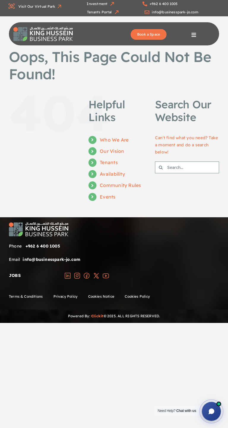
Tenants (109, 162)
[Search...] (187, 167)
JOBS (15, 275)
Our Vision (112, 151)
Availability (112, 174)
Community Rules (120, 185)
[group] (43, 28)
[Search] (161, 167)
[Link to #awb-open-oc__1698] (194, 35)
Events (107, 197)
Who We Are (114, 140)
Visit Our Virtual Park (35, 6)
